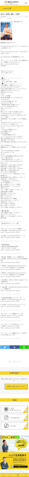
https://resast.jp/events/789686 (10, 269)
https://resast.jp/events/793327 (10, 262)
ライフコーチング (22, 16)
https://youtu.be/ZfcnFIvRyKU (10, 64)
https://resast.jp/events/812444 (10, 250)
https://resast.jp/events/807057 (10, 317)
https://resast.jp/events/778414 (10, 232)
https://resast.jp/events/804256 (10, 276)
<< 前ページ (10, 361)
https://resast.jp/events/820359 (10, 283)
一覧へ (14, 361)
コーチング (10, 16)
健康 (10, 18)
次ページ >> (19, 361)
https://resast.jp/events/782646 (10, 328)
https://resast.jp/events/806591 (10, 237)
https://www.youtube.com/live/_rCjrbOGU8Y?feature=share (14, 52)
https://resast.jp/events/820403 (10, 290)
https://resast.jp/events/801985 (10, 306)
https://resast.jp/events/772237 (10, 301)
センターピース (15, 16)
